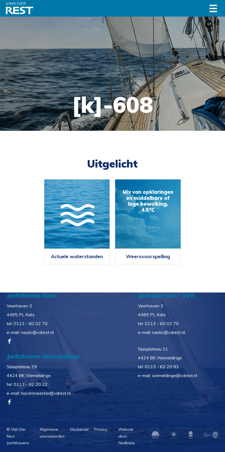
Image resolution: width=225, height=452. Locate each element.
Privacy (100, 429)
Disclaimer (79, 429)
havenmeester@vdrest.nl (46, 393)
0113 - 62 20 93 (162, 366)
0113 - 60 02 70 (31, 323)
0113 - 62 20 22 (31, 384)
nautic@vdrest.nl (37, 332)
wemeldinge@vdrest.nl (174, 375)
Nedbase (126, 442)
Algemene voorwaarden (52, 433)
